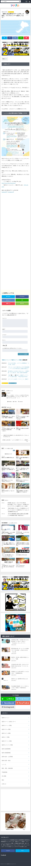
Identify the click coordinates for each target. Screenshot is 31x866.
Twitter (15, 401)
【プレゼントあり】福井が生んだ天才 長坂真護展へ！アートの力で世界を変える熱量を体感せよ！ (18, 367)
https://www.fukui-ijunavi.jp (8, 183)
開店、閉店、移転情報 (7, 768)
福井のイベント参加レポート (9, 721)
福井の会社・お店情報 (7, 756)
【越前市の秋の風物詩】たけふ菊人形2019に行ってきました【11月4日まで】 (16, 436)
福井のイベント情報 (16, 360)
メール (4, 334)
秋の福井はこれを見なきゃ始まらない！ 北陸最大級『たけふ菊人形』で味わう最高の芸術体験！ (18, 372)
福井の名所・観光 (6, 760)
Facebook (20, 401)
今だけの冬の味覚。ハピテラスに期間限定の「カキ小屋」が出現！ (18, 364)
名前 (3, 329)
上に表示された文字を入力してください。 (12, 348)
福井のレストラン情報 (7, 745)
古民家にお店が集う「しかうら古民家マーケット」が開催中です (15, 440)
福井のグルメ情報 (6, 729)
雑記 (3, 780)
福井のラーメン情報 (7, 741)
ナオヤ (8, 393)
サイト (4, 340)
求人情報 (4, 776)
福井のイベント (6, 360)
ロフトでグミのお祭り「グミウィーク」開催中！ (18, 379)
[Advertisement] (15, 242)
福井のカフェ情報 (6, 733)
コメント (4, 318)
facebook (4, 192)
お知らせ (4, 783)
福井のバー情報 (5, 737)
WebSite (9, 401)
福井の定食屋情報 (6, 748)
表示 (6, 58)
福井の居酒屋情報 (6, 752)
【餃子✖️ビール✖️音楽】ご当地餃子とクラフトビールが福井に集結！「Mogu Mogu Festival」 (18, 376)
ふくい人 (4, 764)
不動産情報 (4, 772)
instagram (10, 192)
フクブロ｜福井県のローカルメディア (9, 863)
